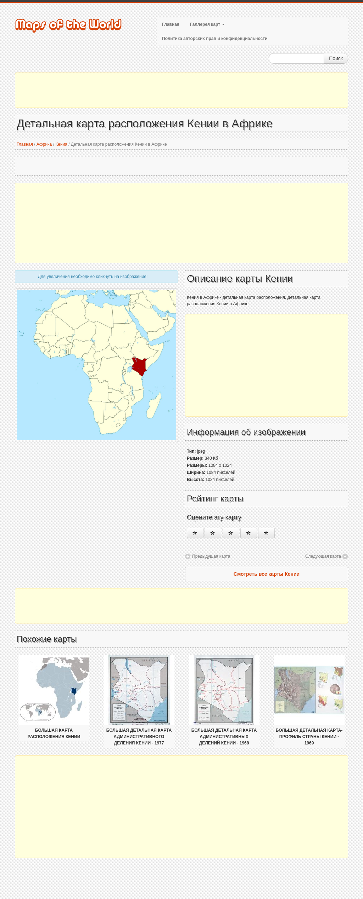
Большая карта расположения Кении (54, 733)
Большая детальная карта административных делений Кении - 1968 (224, 737)
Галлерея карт (207, 24)
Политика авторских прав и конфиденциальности (215, 38)
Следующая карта (323, 556)
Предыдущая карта (211, 556)
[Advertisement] (181, 90)
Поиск (336, 58)
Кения (61, 144)
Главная (170, 24)
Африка (44, 144)
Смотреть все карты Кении (267, 574)
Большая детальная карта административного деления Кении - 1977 (139, 737)
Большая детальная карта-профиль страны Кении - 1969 (309, 737)
